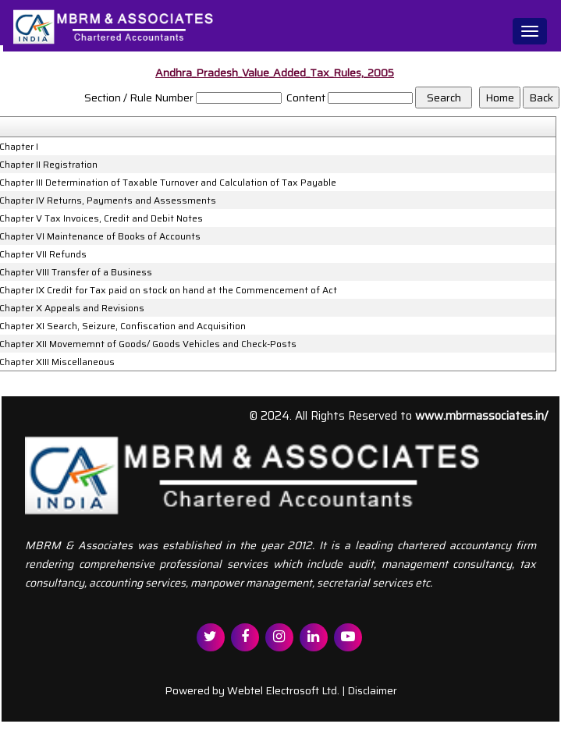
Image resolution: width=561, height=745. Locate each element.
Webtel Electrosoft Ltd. (283, 690)
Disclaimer (372, 690)
